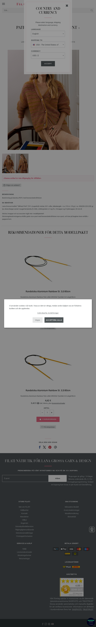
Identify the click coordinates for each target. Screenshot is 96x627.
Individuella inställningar (48, 313)
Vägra (37, 320)
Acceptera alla (54, 320)
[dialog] (48, 313)
